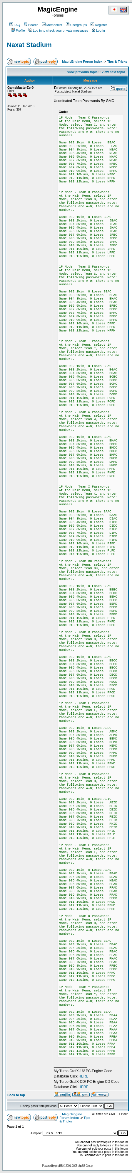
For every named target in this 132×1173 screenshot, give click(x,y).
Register (99, 25)
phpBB (59, 1165)
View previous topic (82, 72)
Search (31, 25)
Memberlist (52, 25)
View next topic (113, 72)
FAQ (14, 25)
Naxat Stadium (29, 44)
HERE (83, 1076)
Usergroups (76, 25)
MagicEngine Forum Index (82, 61)
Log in (98, 30)
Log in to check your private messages (58, 30)
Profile (18, 30)
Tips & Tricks (117, 61)
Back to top (16, 1095)
